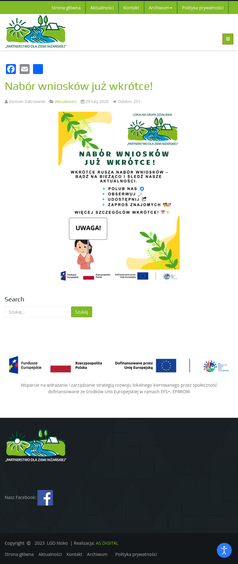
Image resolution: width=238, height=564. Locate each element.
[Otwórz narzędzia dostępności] (224, 550)
